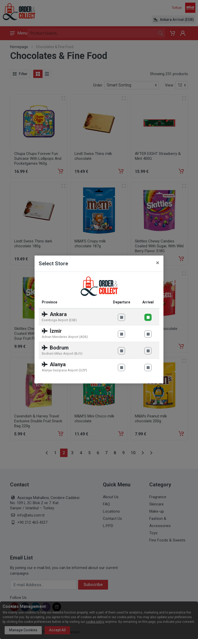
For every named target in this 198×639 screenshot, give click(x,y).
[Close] (157, 263)
